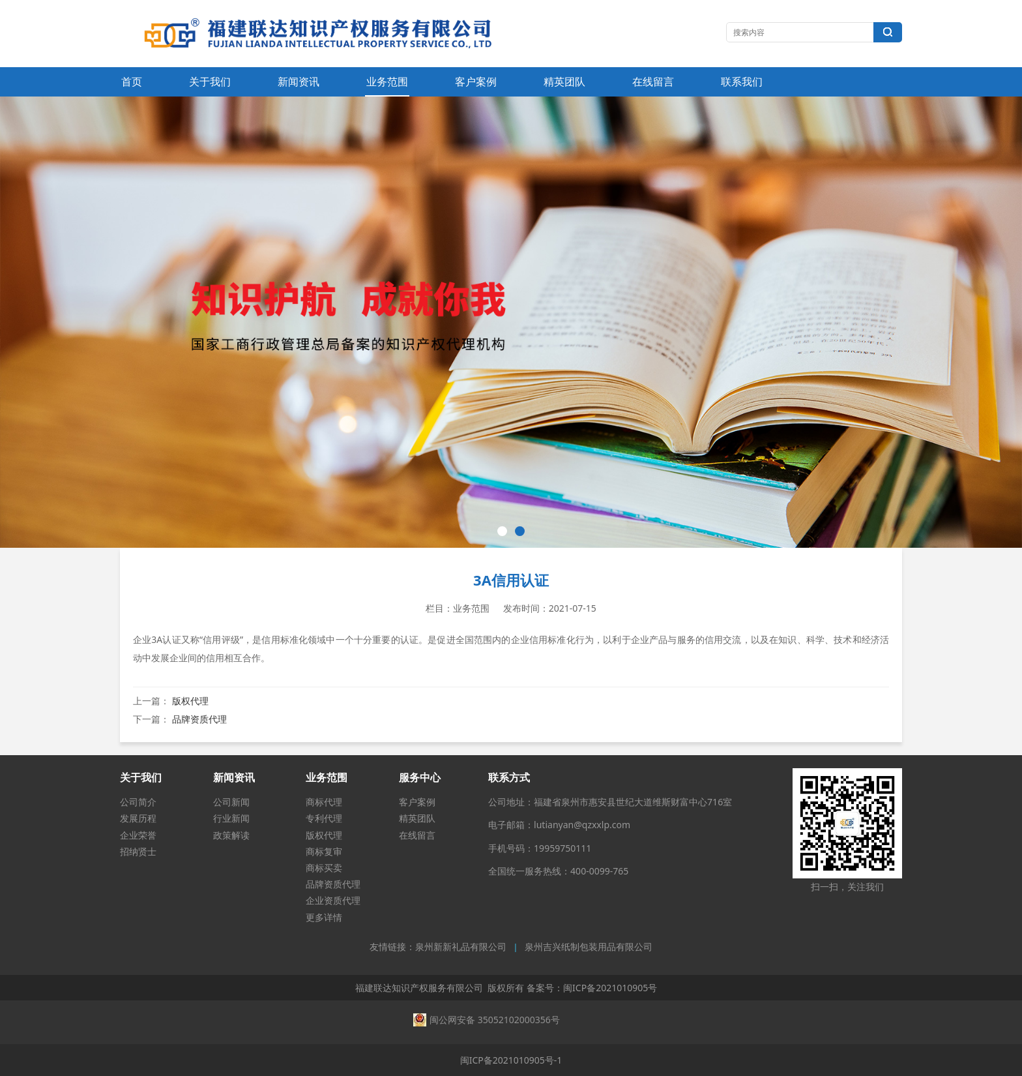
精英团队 (564, 81)
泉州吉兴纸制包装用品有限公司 (588, 947)
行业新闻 (231, 818)
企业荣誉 (138, 835)
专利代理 (324, 818)
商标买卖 (324, 867)
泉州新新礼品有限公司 (460, 947)
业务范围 (387, 81)
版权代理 (190, 701)
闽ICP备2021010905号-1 (511, 1060)
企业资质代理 (333, 900)
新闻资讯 (298, 81)
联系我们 (742, 81)
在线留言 (653, 81)
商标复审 (324, 851)
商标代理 (324, 802)
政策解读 (231, 835)
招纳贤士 (138, 851)
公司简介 (138, 802)
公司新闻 (231, 802)
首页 (131, 81)
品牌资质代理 (199, 719)
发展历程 (138, 818)
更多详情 (324, 917)
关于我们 (210, 81)
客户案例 (476, 81)
